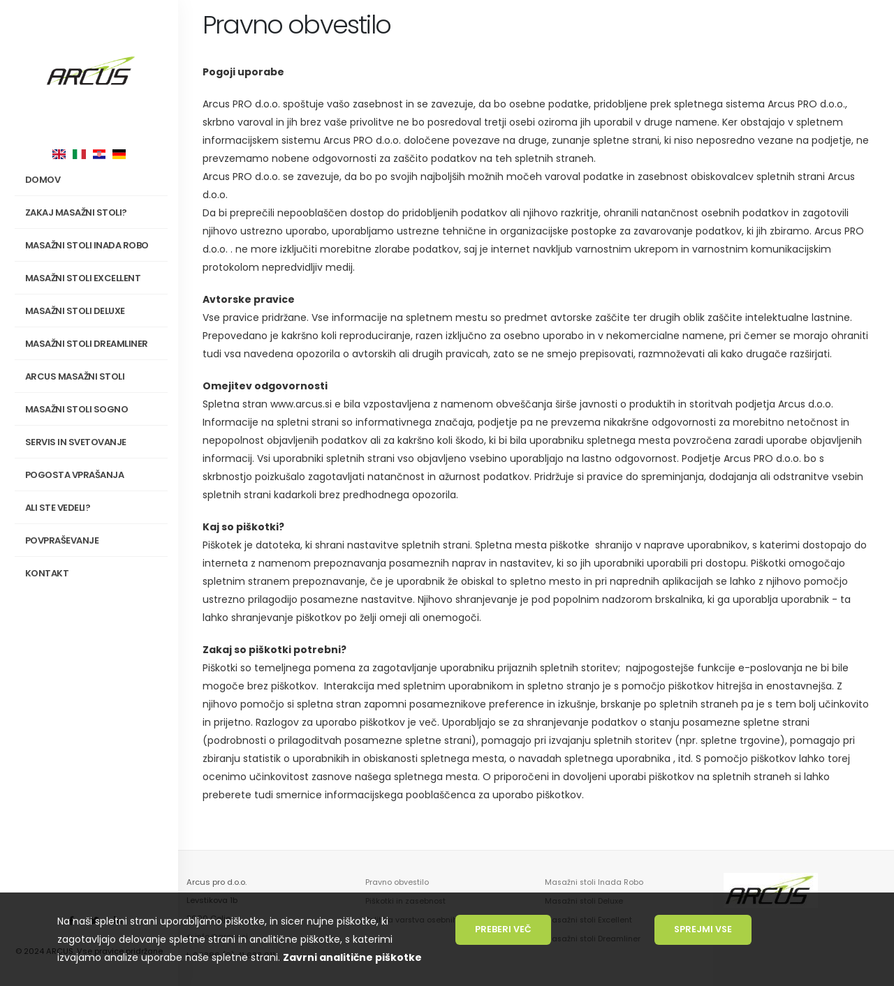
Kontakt (47, 573)
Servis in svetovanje (75, 442)
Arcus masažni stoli (94, 376)
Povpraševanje (62, 540)
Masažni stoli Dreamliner (86, 343)
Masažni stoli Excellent (83, 278)
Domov (43, 179)
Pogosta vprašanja (74, 474)
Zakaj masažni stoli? (94, 212)
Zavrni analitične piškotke (352, 957)
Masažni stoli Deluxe (75, 311)
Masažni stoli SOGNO (94, 409)
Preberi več (503, 929)
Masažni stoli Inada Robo (595, 882)
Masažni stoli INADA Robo (94, 245)
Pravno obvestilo (397, 882)
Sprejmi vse (703, 929)
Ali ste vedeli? (58, 507)
